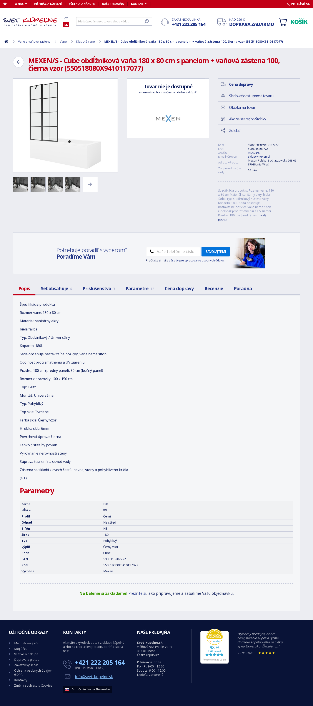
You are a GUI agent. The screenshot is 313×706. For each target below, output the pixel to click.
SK (66, 25)
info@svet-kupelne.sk (94, 676)
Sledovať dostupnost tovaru (251, 95)
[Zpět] (18, 62)
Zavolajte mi (215, 251)
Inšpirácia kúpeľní (48, 4)
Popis (24, 288)
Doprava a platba (26, 659)
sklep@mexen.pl (259, 156)
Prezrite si (137, 593)
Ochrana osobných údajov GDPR (33, 672)
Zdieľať (234, 130)
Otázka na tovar (242, 107)
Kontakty (139, 4)
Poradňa (243, 288)
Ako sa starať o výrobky (247, 118)
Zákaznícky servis (26, 665)
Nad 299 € (251, 22)
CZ (66, 18)
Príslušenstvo (99, 288)
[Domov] (7, 4)
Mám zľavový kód (26, 643)
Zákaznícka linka (188, 22)
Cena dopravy (179, 288)
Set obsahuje (56, 288)
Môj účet (20, 649)
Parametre (140, 288)
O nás (19, 4)
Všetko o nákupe (82, 4)
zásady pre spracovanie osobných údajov (197, 260)
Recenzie (214, 288)
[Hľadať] (114, 21)
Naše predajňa (113, 4)
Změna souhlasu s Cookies (33, 685)
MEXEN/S (254, 153)
